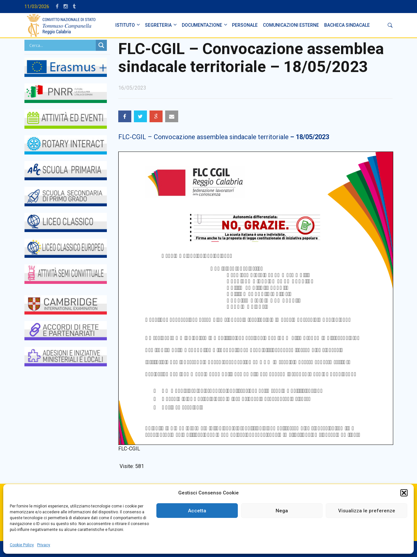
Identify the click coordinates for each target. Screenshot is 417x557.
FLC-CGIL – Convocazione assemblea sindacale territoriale (223, 137)
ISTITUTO (125, 25)
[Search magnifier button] (101, 45)
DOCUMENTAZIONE (202, 25)
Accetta (197, 511)
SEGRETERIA (158, 25)
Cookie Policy (22, 545)
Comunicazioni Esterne (291, 25)
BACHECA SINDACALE (347, 25)
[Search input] (61, 45)
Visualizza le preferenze (366, 511)
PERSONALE (245, 25)
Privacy (43, 545)
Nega (282, 511)
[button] (404, 493)
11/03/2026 (36, 6)
